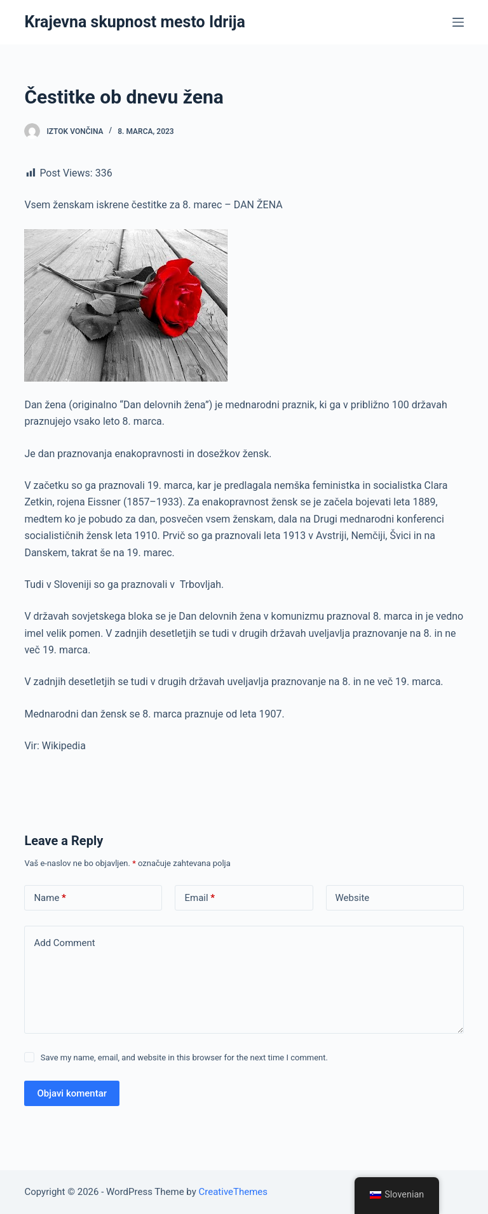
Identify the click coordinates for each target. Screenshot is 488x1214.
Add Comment (64, 943)
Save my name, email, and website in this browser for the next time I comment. (184, 1057)
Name (50, 898)
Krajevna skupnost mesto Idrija (134, 22)
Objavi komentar (72, 1093)
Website (353, 898)
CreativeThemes (233, 1191)
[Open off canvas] (458, 22)
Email (199, 898)
